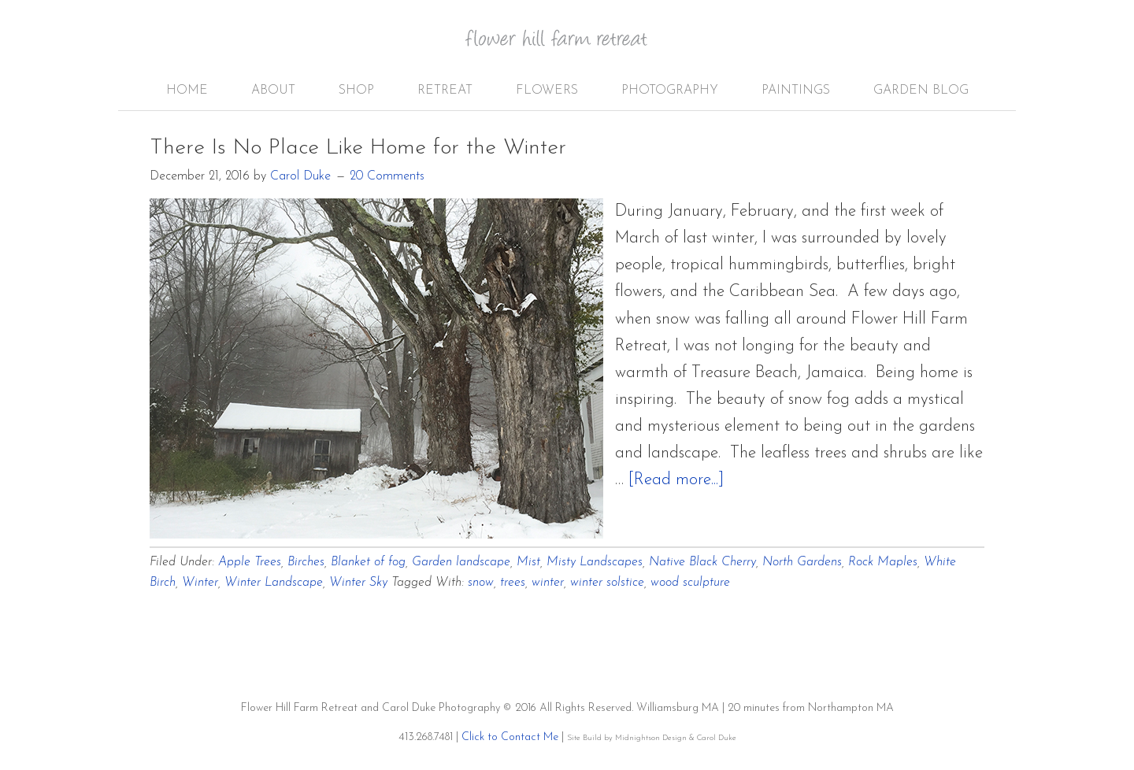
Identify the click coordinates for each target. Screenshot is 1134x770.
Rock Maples (882, 562)
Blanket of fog (368, 562)
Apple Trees (249, 562)
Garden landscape (461, 562)
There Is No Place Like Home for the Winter (358, 148)
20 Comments (387, 176)
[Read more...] (676, 480)
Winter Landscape (273, 582)
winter (548, 582)
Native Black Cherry (702, 562)
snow (481, 582)
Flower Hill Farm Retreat (567, 47)
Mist (528, 562)
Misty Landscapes (595, 562)
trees (512, 582)
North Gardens (802, 562)
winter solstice (607, 582)
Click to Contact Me (509, 737)
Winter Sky (358, 582)
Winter (200, 582)
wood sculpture (690, 582)
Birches (305, 562)
